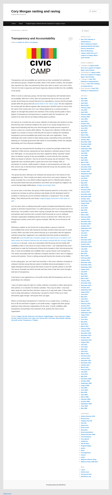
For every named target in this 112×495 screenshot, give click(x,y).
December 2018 (86, 194)
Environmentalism (87, 432)
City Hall (84, 423)
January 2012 (85, 358)
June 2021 (84, 128)
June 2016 (84, 251)
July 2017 (84, 233)
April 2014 (84, 299)
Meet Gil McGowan (87, 51)
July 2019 (84, 178)
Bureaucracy (85, 418)
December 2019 (86, 167)
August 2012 (85, 342)
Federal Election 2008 (88, 434)
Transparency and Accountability (33, 38)
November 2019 (86, 169)
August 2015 (85, 269)
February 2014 (85, 303)
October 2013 (85, 310)
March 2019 (85, 187)
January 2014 (85, 306)
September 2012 (86, 340)
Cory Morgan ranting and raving (35, 11)
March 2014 (85, 301)
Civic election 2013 (42, 318)
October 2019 (85, 171)
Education (84, 430)
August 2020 (85, 151)
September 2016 (86, 246)
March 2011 (85, 367)
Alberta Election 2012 (88, 416)
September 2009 (86, 383)
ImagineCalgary (48, 316)
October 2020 (85, 146)
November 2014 (86, 285)
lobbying (67, 318)
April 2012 (84, 351)
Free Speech (39, 316)
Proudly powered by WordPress (56, 485)
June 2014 (84, 294)
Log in (83, 470)
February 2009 (85, 399)
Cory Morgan (34, 42)
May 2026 (84, 98)
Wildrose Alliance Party (88, 459)
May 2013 (84, 322)
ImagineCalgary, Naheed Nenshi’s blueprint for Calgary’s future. (45, 23)
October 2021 (85, 123)
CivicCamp (51, 318)
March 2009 (85, 397)
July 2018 (84, 205)
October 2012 (85, 337)
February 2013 (85, 328)
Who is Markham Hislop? (89, 44)
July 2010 (84, 372)
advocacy (62, 316)
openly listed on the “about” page (46, 104)
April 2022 (84, 121)
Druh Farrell (85, 427)
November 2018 (86, 196)
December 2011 (86, 360)
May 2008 (84, 408)
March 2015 (85, 278)
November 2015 (86, 265)
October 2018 (85, 199)
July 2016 (84, 249)
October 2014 (85, 287)
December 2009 (86, 379)
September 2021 (86, 126)
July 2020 (84, 153)
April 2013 (84, 324)
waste (83, 457)
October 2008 (85, 401)
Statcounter (7, 494)
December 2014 (86, 283)
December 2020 (86, 142)
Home (14, 23)
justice (83, 448)
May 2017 (84, 237)
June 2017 (84, 235)
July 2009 (84, 388)
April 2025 (84, 101)
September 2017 (86, 228)
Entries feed (85, 472)
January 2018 (85, 219)
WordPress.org (86, 476)
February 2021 (85, 137)
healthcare (84, 441)
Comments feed (86, 474)
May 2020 (84, 158)
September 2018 (86, 201)
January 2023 (85, 117)
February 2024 (85, 107)
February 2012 (85, 356)
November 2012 (86, 335)
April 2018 (84, 212)
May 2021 (84, 130)
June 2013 (84, 319)
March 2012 (85, 353)
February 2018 (85, 217)
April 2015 (84, 276)
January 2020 (85, 164)
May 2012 (84, 349)
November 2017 (86, 224)
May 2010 (84, 376)
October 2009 (85, 381)
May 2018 (84, 210)
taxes (82, 450)
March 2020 (85, 162)
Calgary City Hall (22, 316)
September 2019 (86, 173)
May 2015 (84, 274)
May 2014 (84, 296)
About (21, 23)
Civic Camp (31, 318)
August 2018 (85, 203)
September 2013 (86, 312)
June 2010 (84, 374)
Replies (35, 320)
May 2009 (84, 392)
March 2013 (85, 326)
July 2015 (84, 271)
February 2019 (85, 189)
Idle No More (85, 443)
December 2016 (86, 240)
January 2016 (85, 260)
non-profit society (16, 320)
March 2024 (85, 105)
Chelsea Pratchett (22, 318)
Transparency (27, 320)
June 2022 (84, 119)
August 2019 (85, 176)
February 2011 (85, 369)
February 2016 (85, 258)
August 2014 (85, 292)
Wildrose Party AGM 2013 (89, 462)
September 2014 (86, 290)
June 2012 (84, 347)
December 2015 (86, 262)
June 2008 (84, 406)
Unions (83, 455)
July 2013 (84, 317)
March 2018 (85, 215)
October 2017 (85, 226)
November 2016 (86, 242)
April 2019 (84, 185)
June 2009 (84, 390)
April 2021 (84, 132)
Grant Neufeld (60, 318)
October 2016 (85, 244)
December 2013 (86, 308)
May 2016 (84, 253)
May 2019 (84, 183)
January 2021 (85, 139)
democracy (31, 316)
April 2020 (84, 160)
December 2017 (86, 221)
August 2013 (85, 315)
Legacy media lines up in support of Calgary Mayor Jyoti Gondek (89, 55)
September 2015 (86, 267)
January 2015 (85, 281)
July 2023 (84, 110)
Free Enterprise (86, 437)
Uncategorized (86, 452)
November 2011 (86, 363)
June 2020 (84, 155)
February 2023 (85, 114)
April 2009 (84, 394)
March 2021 (85, 135)
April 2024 (84, 103)
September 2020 (86, 148)
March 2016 (85, 256)
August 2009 (85, 385)
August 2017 (85, 230)
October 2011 (85, 365)
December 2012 (86, 333)
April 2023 (84, 112)
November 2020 (86, 144)
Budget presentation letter (46, 185)
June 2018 (84, 208)
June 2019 (84, 180)
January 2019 (85, 192)
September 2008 (86, 404)
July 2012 (84, 344)
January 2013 (85, 331)
